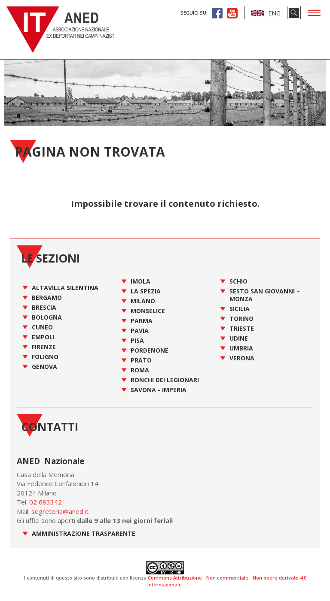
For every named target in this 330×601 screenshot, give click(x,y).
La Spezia (146, 291)
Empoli (43, 337)
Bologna (47, 317)
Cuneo (42, 327)
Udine (238, 338)
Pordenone (149, 350)
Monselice (148, 311)
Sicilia (239, 309)
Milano (143, 301)
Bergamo (47, 297)
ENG (266, 13)
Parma (142, 321)
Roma (140, 370)
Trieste (241, 328)
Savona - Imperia (158, 390)
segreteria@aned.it (60, 511)
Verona (241, 358)
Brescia (44, 307)
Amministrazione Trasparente (83, 533)
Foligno (45, 357)
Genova (44, 366)
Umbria (241, 348)
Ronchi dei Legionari (165, 380)
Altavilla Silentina (65, 288)
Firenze (44, 347)
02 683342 (45, 502)
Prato (141, 360)
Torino (241, 318)
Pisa (137, 340)
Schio (238, 281)
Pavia (140, 330)
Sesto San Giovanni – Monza (264, 295)
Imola (140, 281)
